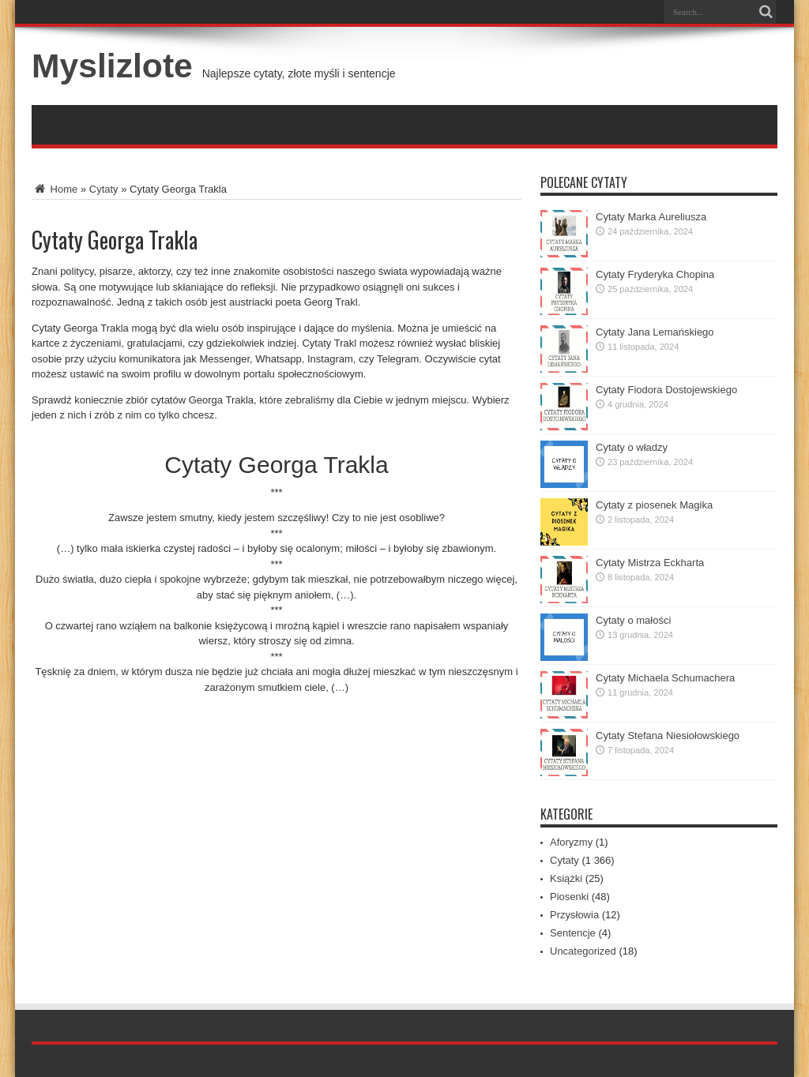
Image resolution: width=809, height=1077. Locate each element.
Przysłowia (574, 915)
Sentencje (573, 933)
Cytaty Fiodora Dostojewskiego (666, 390)
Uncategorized (583, 951)
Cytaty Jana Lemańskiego (655, 332)
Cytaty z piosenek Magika (654, 505)
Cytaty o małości (633, 620)
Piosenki (569, 897)
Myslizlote (112, 65)
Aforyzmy (571, 842)
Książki (566, 878)
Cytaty (104, 189)
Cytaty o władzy (632, 447)
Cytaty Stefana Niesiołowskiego (667, 735)
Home (54, 189)
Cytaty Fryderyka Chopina (655, 274)
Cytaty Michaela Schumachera (665, 678)
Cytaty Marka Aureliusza (651, 217)
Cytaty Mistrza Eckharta (650, 563)
